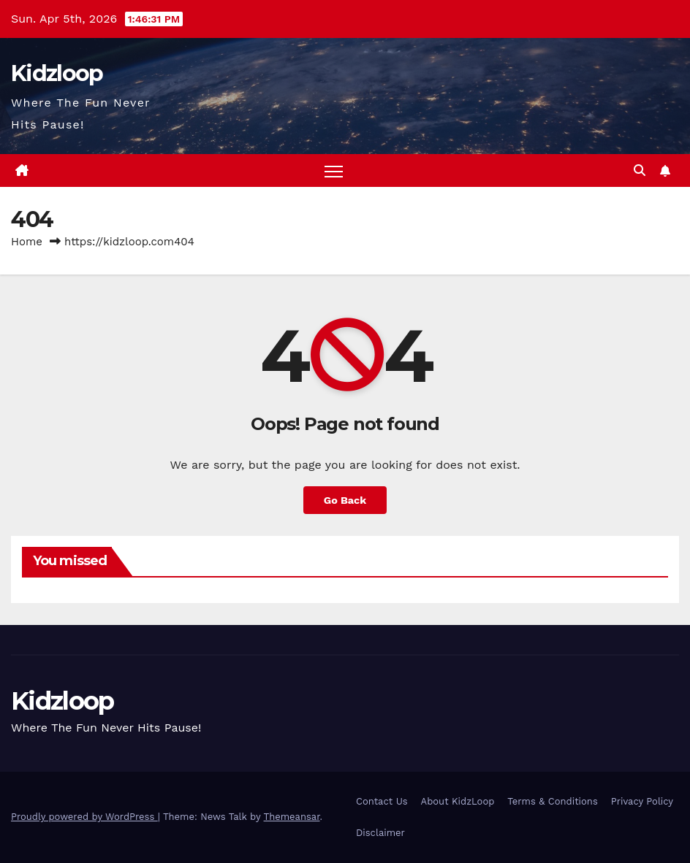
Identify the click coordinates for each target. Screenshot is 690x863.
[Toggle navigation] (334, 170)
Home (26, 241)
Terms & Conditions (552, 801)
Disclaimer (380, 832)
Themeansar (292, 816)
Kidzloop (56, 73)
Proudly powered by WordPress (84, 816)
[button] (639, 170)
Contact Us (382, 801)
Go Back (345, 500)
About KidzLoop (458, 801)
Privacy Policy (642, 801)
